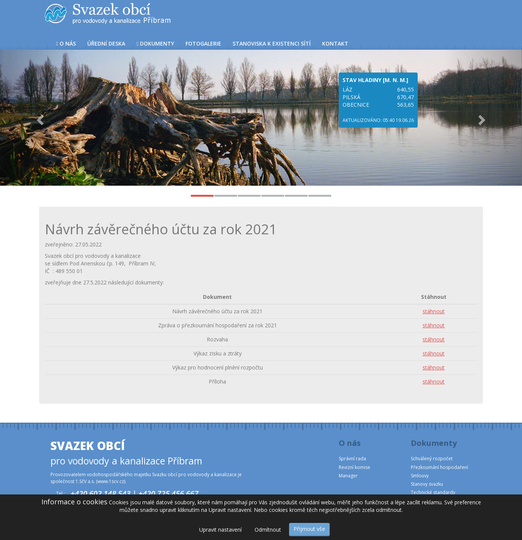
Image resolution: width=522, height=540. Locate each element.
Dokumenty (155, 43)
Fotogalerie (203, 43)
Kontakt (335, 43)
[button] (39, 118)
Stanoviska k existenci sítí (272, 43)
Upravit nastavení (220, 529)
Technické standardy (433, 492)
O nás (66, 43)
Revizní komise (354, 467)
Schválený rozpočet (432, 458)
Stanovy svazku (427, 484)
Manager (348, 475)
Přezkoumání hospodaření (439, 467)
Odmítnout (268, 529)
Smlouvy (420, 475)
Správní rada (352, 458)
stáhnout (434, 311)
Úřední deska (106, 43)
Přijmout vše (309, 528)
